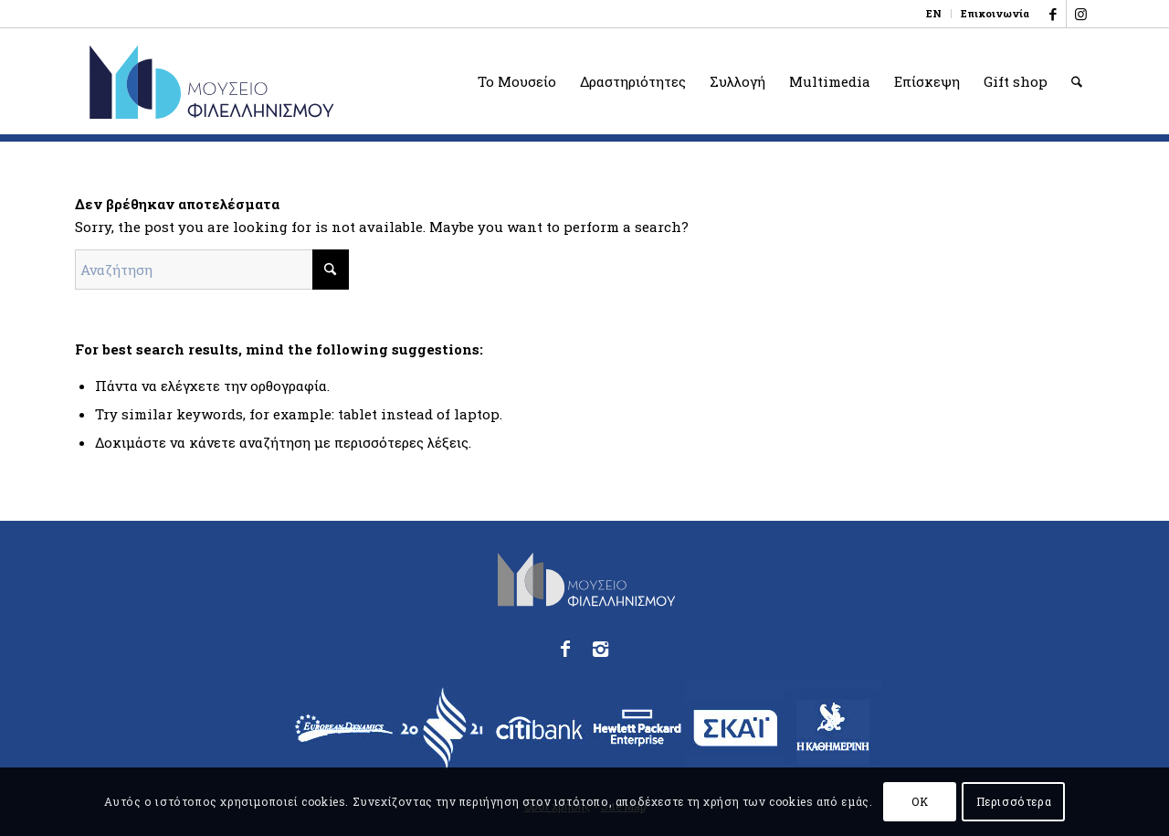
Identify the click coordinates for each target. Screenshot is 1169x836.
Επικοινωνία (995, 13)
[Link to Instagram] (1080, 13)
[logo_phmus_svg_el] (278, 81)
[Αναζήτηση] (1076, 81)
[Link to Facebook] (1052, 13)
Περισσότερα (1014, 801)
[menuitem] (934, 13)
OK (919, 801)
